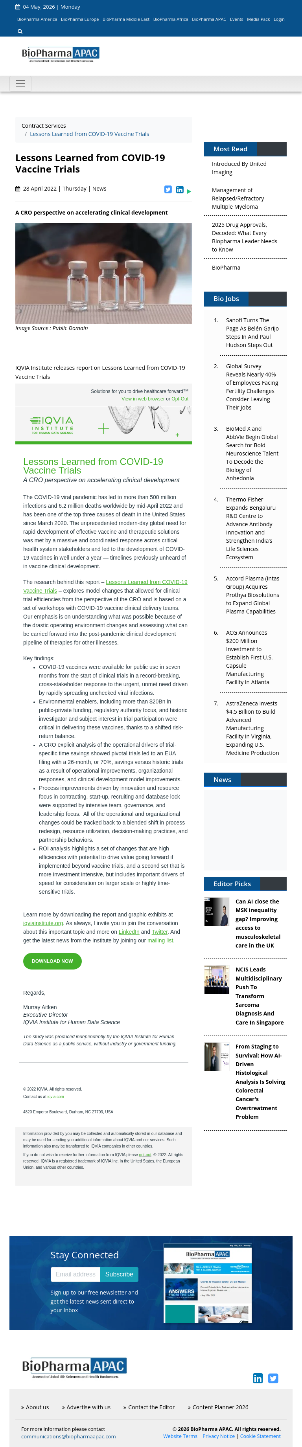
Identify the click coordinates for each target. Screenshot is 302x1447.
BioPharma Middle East (126, 19)
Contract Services (44, 125)
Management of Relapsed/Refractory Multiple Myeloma (238, 201)
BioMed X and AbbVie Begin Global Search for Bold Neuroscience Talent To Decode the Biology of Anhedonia (252, 453)
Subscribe (119, 1274)
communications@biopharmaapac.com (68, 1436)
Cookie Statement (260, 1436)
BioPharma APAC (209, 19)
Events (236, 19)
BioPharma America (37, 19)
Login (279, 19)
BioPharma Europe (80, 19)
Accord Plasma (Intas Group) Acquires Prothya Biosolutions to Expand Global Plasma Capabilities (252, 595)
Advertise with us (86, 1407)
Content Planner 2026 (218, 1407)
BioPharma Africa (170, 19)
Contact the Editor (149, 1407)
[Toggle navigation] (20, 84)
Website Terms (180, 1436)
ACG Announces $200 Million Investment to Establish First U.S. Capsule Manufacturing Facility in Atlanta (249, 657)
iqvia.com (56, 1096)
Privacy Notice (219, 1436)
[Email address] (76, 1274)
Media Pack (258, 19)
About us (35, 1407)
